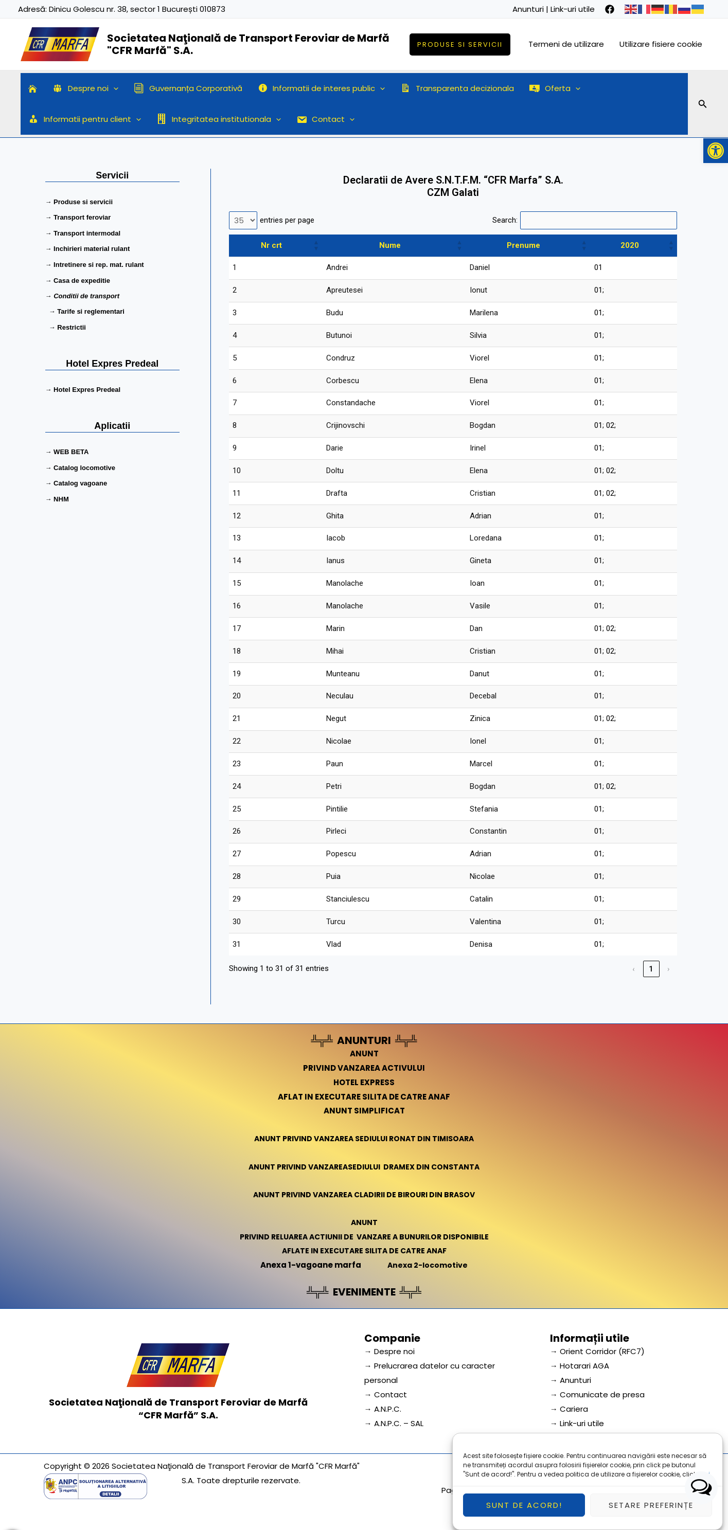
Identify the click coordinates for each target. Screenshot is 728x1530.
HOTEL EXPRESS (364, 1082)
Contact (325, 119)
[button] (715, 150)
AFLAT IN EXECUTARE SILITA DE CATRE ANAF (364, 1096)
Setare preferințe (651, 1510)
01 (598, 267)
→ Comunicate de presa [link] (597, 1394)
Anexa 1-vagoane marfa (309, 1264)
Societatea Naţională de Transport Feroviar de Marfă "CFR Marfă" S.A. (248, 44)
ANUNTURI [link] (364, 1040)
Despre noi (85, 88)
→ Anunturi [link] (570, 1380)
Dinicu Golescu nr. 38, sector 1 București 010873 (137, 9)
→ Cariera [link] (569, 1408)
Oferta (554, 88)
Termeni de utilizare (566, 44)
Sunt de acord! (524, 1510)
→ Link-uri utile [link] (577, 1423)
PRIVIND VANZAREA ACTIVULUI (364, 1068)
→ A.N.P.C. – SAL (393, 1423)
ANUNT (364, 1053)
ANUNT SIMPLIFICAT (364, 1110)
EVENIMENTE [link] (364, 1292)
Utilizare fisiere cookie (660, 44)
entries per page (287, 220)
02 (610, 425)
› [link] (669, 969)
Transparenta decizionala (457, 88)
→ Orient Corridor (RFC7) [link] (597, 1351)
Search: (505, 220)
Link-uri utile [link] (573, 9)
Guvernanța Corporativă (188, 88)
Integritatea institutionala (218, 119)
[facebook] (609, 9)
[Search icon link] (702, 105)
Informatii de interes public (321, 88)
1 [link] (651, 969)
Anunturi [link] (528, 9)
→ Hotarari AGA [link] (579, 1365)
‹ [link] (634, 969)
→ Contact (385, 1394)
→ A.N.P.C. (382, 1408)
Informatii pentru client (84, 119)
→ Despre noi (389, 1351)
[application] (113, 88)
